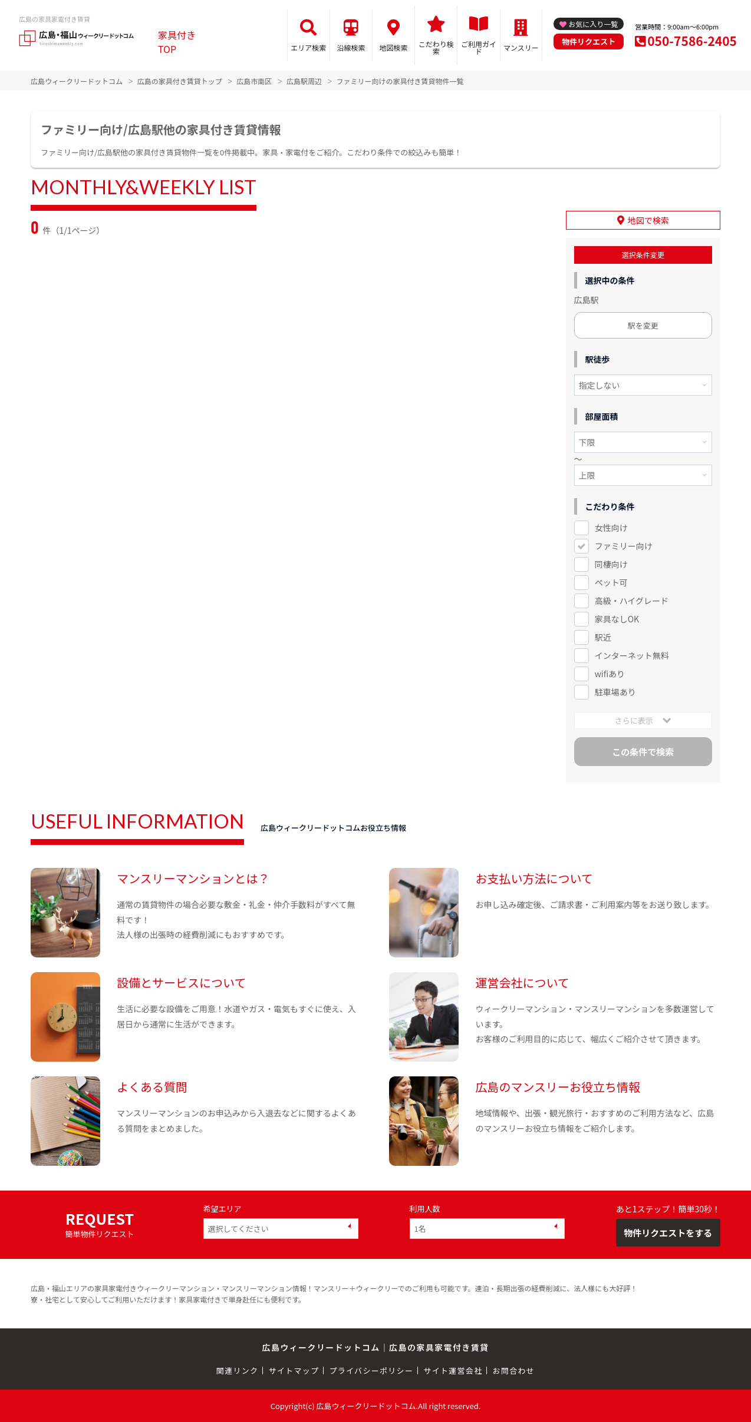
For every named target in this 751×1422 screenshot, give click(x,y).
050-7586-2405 (692, 40)
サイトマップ (294, 1370)
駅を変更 (643, 325)
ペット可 (611, 582)
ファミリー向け (624, 546)
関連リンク (237, 1370)
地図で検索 (648, 220)
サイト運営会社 (452, 1370)
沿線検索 (351, 47)
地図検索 (394, 47)
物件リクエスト (588, 41)
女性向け (611, 527)
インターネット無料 (632, 655)
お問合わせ (514, 1370)
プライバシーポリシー (371, 1370)
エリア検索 (308, 47)
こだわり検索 (436, 47)
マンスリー (521, 47)
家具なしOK (617, 619)
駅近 (603, 637)
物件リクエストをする (668, 1232)
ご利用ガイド (478, 47)
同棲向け (611, 564)
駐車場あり (615, 691)
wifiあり (610, 673)
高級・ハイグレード (631, 600)
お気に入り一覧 (593, 24)
